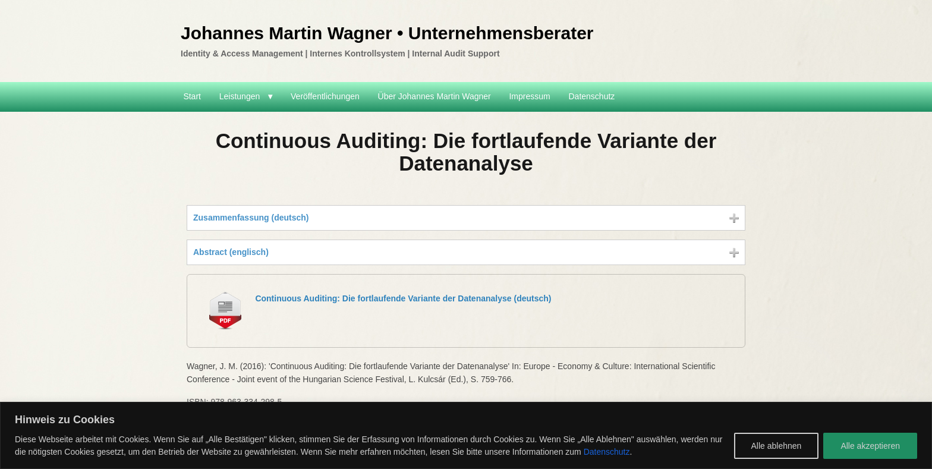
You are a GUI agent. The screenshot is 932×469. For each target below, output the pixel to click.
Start (192, 96)
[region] (466, 435)
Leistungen (239, 96)
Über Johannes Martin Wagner (434, 96)
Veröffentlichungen (325, 96)
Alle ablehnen (776, 446)
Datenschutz (607, 452)
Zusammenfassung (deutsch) (250, 217)
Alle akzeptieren (870, 446)
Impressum (529, 96)
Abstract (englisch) (231, 252)
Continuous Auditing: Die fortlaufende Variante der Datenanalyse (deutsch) (403, 298)
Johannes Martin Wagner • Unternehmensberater (387, 33)
